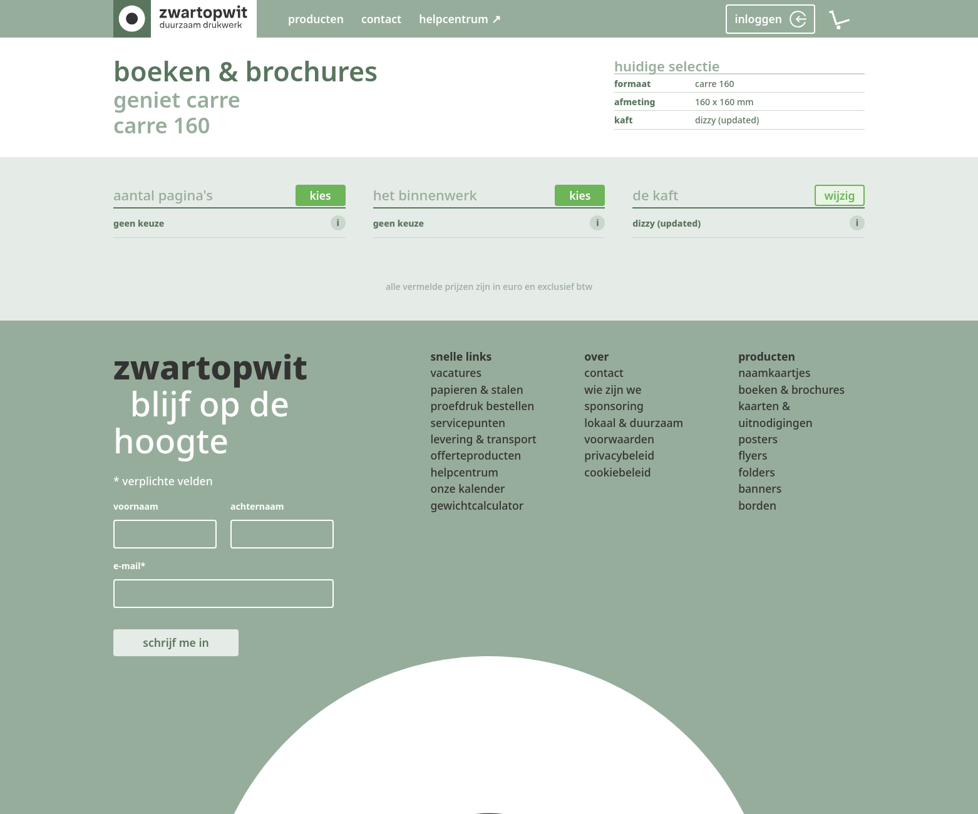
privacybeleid (619, 455)
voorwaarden (619, 438)
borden (757, 504)
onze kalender (467, 488)
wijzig (839, 195)
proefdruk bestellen (482, 405)
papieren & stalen (476, 388)
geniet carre (176, 99)
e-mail (129, 566)
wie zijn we (612, 388)
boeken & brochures (245, 71)
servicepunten (467, 422)
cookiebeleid (617, 471)
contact (381, 18)
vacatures (455, 372)
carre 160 (161, 125)
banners (759, 488)
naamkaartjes (774, 372)
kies (320, 195)
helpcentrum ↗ (459, 18)
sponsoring (614, 405)
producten (316, 18)
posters (758, 438)
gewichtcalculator (476, 504)
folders (756, 471)
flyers (752, 455)
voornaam (135, 506)
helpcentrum (464, 471)
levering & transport (483, 438)
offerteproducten (475, 455)
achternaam (257, 506)
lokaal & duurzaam (633, 422)
